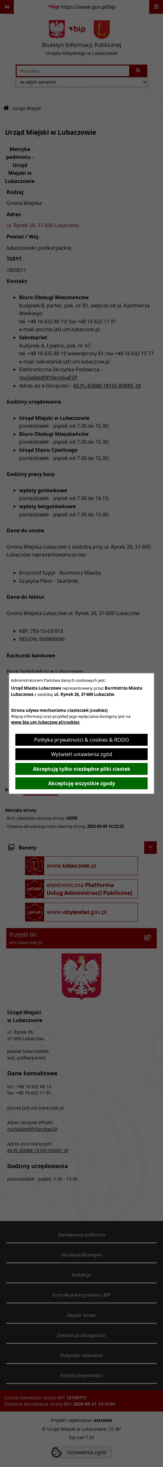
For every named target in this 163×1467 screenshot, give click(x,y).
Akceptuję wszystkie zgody (81, 783)
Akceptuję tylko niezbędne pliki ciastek (81, 768)
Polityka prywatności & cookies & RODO (81, 739)
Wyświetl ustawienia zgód (81, 754)
